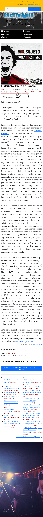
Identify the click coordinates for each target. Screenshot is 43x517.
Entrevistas (28, 34)
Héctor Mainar (37, 344)
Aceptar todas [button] (34, 9)
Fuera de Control (22, 91)
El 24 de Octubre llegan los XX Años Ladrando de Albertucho (32, 430)
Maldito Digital (5, 93)
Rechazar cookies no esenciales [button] (16, 9)
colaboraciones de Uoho (34, 91)
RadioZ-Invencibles (10, 392)
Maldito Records (13, 93)
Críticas (27, 31)
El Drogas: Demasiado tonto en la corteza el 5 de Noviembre (12, 424)
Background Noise (24, 93)
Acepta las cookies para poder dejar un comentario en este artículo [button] (21, 368)
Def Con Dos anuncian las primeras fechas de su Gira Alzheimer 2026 (32, 407)
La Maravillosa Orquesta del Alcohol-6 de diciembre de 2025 (32, 392)
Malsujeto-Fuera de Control (19, 86)
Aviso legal (38, 437)
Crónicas (6, 34)
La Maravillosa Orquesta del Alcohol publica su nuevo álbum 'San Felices (32, 415)
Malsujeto (14, 91)
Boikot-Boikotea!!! (9, 397)
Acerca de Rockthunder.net (25, 437)
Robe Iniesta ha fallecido (32, 386)
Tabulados (27, 37)
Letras (5, 37)
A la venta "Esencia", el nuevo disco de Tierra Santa (11, 403)
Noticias (6, 31)
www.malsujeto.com (24, 341)
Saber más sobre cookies (33, 4)
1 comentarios (33, 89)
